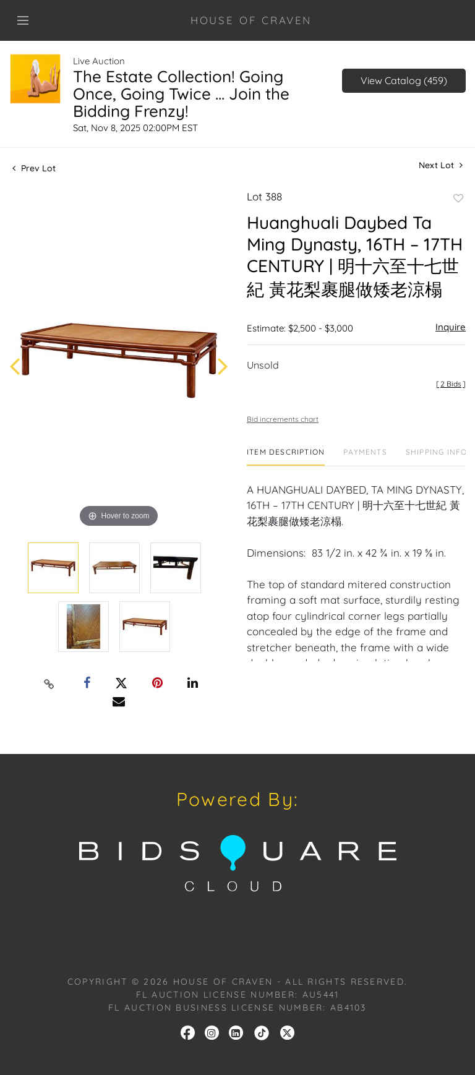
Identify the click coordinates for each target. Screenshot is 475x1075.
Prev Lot (34, 168)
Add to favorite (458, 198)
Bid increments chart (283, 419)
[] (451, 383)
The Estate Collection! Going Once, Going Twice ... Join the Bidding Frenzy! (181, 93)
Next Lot (441, 165)
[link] (261, 1031)
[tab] (286, 457)
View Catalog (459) (404, 80)
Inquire (450, 327)
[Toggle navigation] (22, 20)
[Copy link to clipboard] (49, 683)
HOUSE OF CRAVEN (251, 20)
